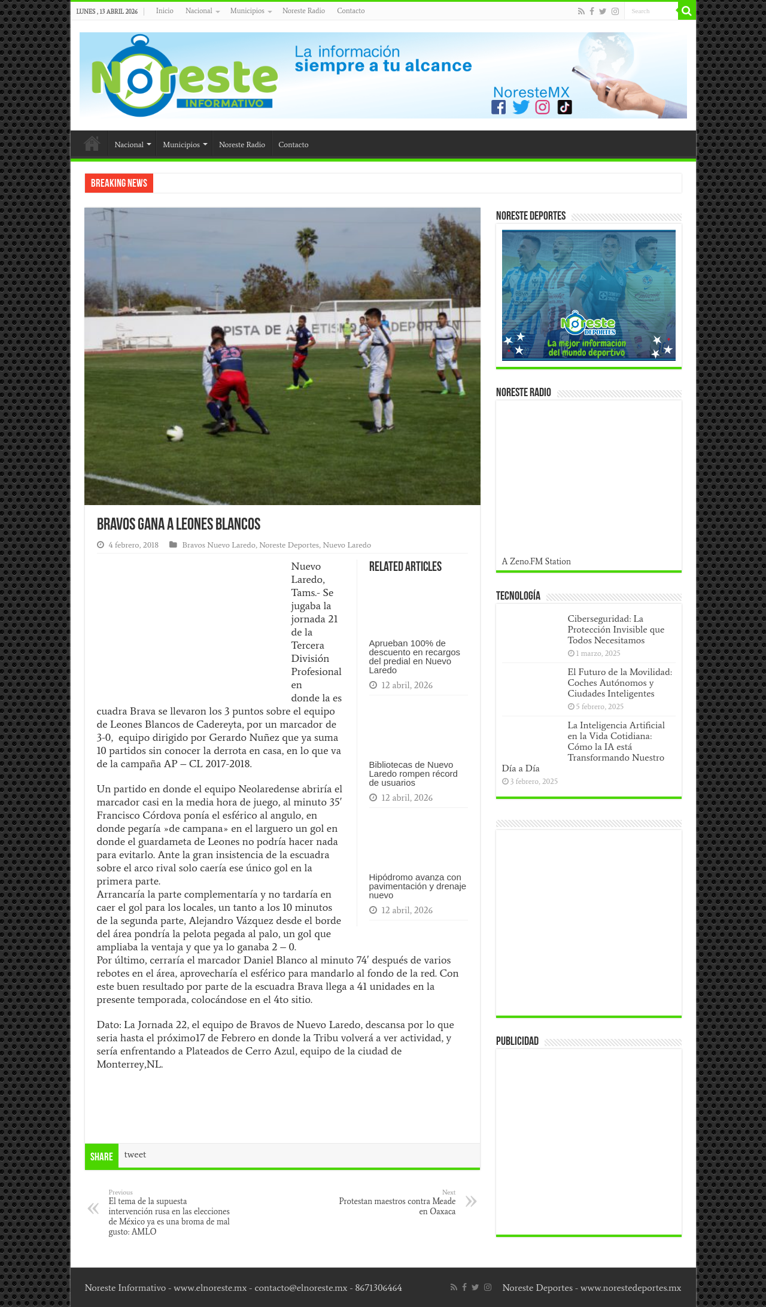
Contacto (350, 11)
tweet (135, 1154)
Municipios (247, 11)
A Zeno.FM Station (537, 561)
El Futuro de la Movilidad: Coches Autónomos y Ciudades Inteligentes (620, 682)
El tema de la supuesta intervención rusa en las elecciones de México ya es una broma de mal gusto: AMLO (170, 1212)
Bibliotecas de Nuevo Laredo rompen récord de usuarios (413, 773)
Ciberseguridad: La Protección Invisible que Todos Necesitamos (616, 629)
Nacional (199, 11)
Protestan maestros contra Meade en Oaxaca (394, 1202)
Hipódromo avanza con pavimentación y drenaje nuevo (418, 886)
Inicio (165, 11)
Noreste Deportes (289, 545)
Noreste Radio (303, 11)
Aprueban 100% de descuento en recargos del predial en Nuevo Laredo (415, 656)
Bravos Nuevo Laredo (219, 545)
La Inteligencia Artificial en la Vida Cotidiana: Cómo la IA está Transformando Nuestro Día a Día (583, 746)
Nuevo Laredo (347, 545)
